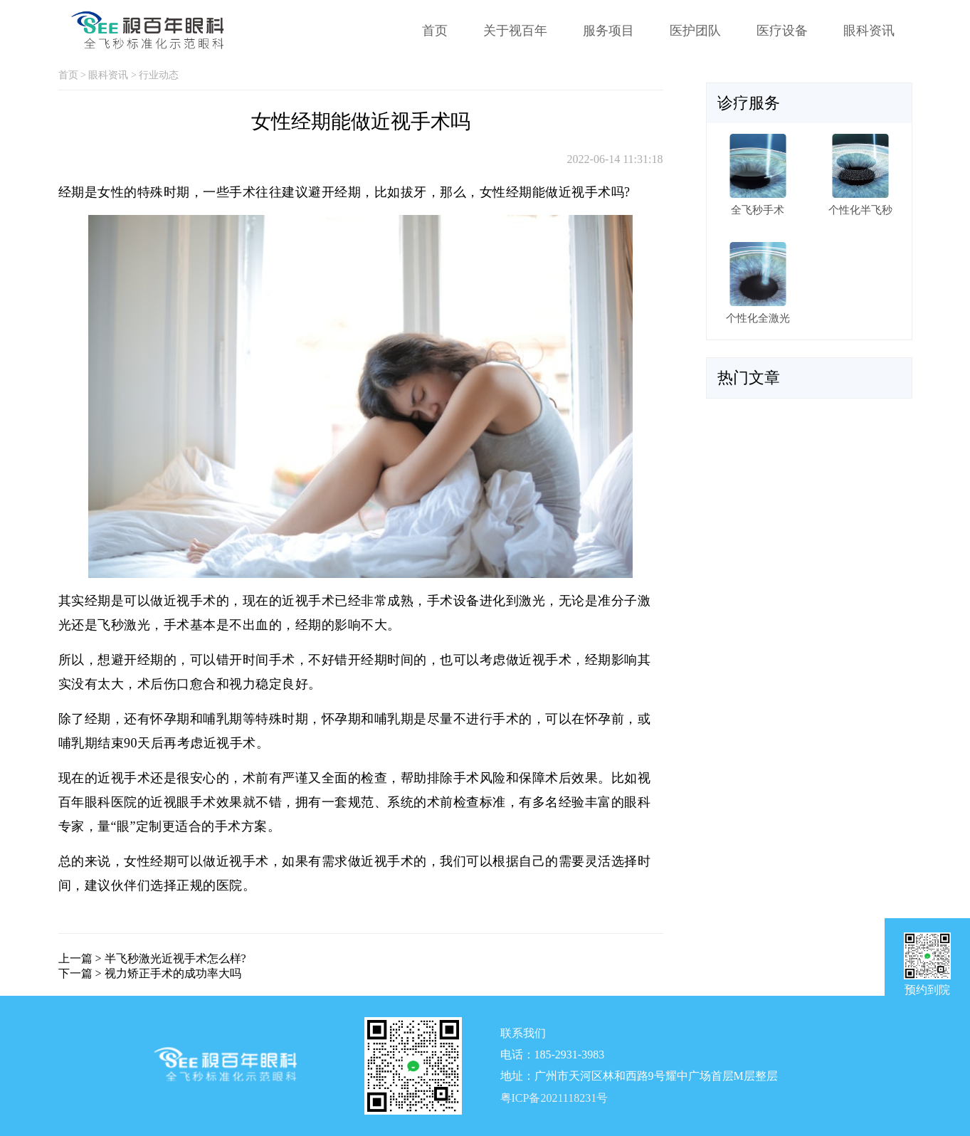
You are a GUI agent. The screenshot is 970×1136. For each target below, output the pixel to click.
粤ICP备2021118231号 (554, 1099)
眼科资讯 (869, 30)
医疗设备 (782, 30)
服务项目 (608, 30)
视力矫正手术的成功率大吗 (173, 973)
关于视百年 (515, 30)
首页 (435, 30)
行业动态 (159, 75)
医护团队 (695, 30)
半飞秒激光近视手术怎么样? (175, 958)
